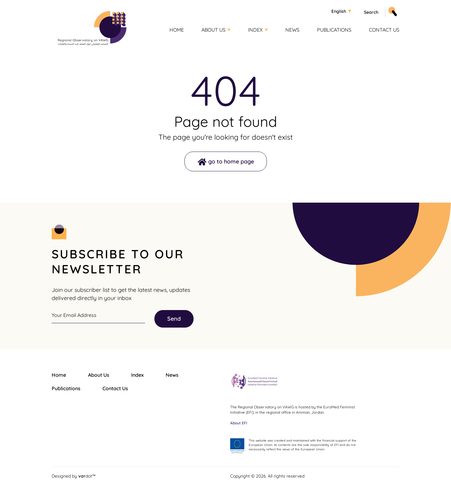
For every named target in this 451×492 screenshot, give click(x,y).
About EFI (238, 423)
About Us (213, 30)
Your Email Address (74, 315)
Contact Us (384, 30)
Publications (334, 30)
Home (176, 30)
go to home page (231, 161)
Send (174, 318)
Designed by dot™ (74, 476)
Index (255, 30)
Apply (391, 10)
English (338, 11)
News (292, 30)
